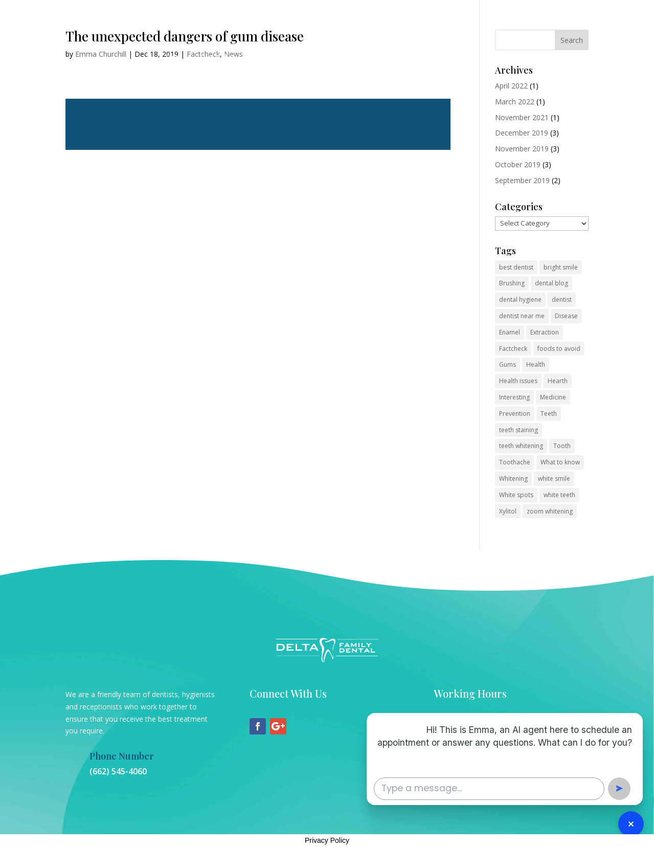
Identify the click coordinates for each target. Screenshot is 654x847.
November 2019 (522, 148)
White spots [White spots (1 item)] (516, 495)
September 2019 (522, 180)
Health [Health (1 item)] (535, 364)
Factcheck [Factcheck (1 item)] (513, 348)
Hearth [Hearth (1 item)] (558, 380)
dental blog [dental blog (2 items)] (551, 283)
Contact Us (321, 58)
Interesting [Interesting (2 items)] (514, 397)
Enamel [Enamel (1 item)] (509, 332)
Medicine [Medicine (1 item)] (553, 397)
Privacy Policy (327, 840)
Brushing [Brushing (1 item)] (512, 283)
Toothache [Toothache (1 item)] (514, 462)
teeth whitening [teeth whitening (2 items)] (521, 445)
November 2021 (522, 117)
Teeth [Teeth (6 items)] (548, 413)
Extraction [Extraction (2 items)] (544, 332)
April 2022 (511, 86)
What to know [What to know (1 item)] (560, 462)
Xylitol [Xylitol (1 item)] (507, 511)
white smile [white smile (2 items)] (554, 478)
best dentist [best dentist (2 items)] (516, 267)
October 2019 (517, 164)
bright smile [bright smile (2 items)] (561, 267)
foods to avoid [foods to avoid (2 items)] (558, 348)
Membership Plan (458, 58)
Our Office (218, 58)
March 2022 (514, 101)
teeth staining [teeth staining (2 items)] (518, 430)
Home (176, 58)
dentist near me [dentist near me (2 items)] (522, 315)
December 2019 (521, 133)
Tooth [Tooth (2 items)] (562, 445)
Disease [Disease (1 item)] (566, 315)
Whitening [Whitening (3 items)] (513, 478)
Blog (362, 58)
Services (263, 58)
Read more (257, 124)
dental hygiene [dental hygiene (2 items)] (520, 299)
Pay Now (398, 58)
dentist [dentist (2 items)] (562, 299)
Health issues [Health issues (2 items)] (518, 380)
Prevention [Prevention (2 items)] (514, 413)
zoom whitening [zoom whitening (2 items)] (550, 511)
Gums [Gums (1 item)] (507, 364)
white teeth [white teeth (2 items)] (559, 495)
